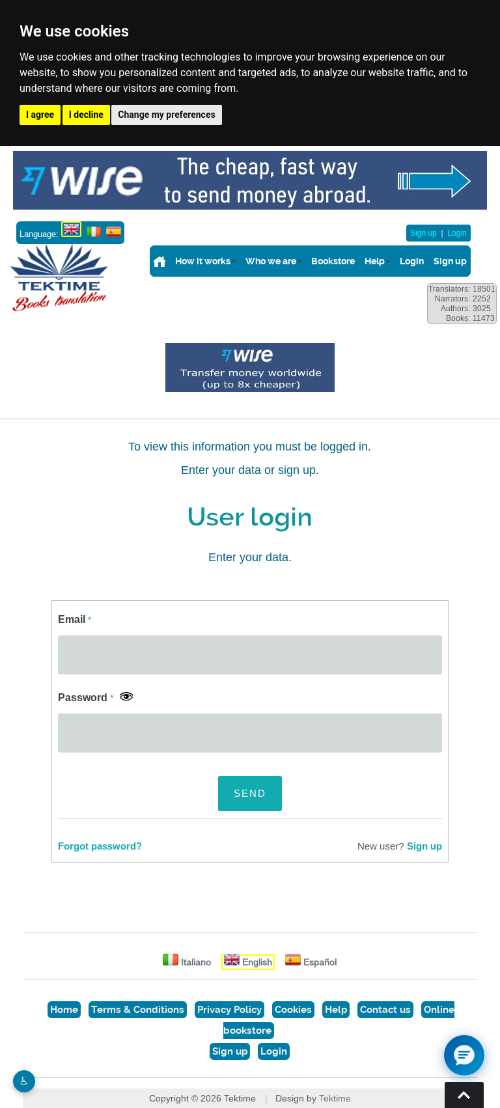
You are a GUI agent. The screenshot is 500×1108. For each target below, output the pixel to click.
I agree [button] (40, 114)
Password (85, 697)
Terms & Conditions (137, 1010)
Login (456, 233)
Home (64, 1010)
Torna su (464, 1095)
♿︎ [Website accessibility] (24, 1081)
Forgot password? (100, 846)
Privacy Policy (229, 1010)
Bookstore (333, 261)
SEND (250, 793)
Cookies (293, 1010)
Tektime (335, 1098)
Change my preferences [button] (166, 114)
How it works (202, 261)
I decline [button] (86, 114)
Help (375, 261)
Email (74, 619)
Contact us (385, 1010)
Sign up (423, 233)
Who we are (270, 261)
